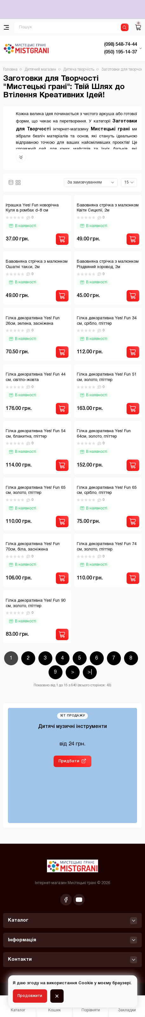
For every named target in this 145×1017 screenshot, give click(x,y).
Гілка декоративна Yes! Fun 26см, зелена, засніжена (33, 321)
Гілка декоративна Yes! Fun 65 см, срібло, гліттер (106, 490)
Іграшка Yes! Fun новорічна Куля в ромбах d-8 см (32, 208)
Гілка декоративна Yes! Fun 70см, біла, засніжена (33, 546)
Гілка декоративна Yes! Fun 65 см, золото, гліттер (35, 490)
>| (90, 672)
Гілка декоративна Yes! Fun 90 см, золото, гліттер (35, 603)
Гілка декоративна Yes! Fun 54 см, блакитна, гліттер (35, 434)
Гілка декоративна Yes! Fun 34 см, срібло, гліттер (106, 321)
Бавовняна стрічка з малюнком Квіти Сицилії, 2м (108, 208)
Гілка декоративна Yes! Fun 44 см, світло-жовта (35, 377)
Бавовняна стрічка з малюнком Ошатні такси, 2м (37, 264)
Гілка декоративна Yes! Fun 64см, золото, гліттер (104, 434)
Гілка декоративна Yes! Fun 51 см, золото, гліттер (106, 377)
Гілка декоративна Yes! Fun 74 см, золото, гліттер (106, 546)
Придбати (68, 761)
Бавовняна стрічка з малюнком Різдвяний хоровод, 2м (108, 264)
